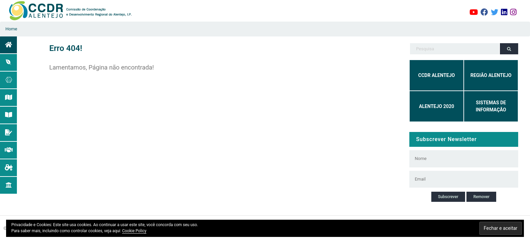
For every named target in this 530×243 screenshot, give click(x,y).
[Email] (459, 179)
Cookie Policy (134, 230)
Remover (481, 196)
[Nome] (459, 158)
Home (11, 28)
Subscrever (448, 196)
